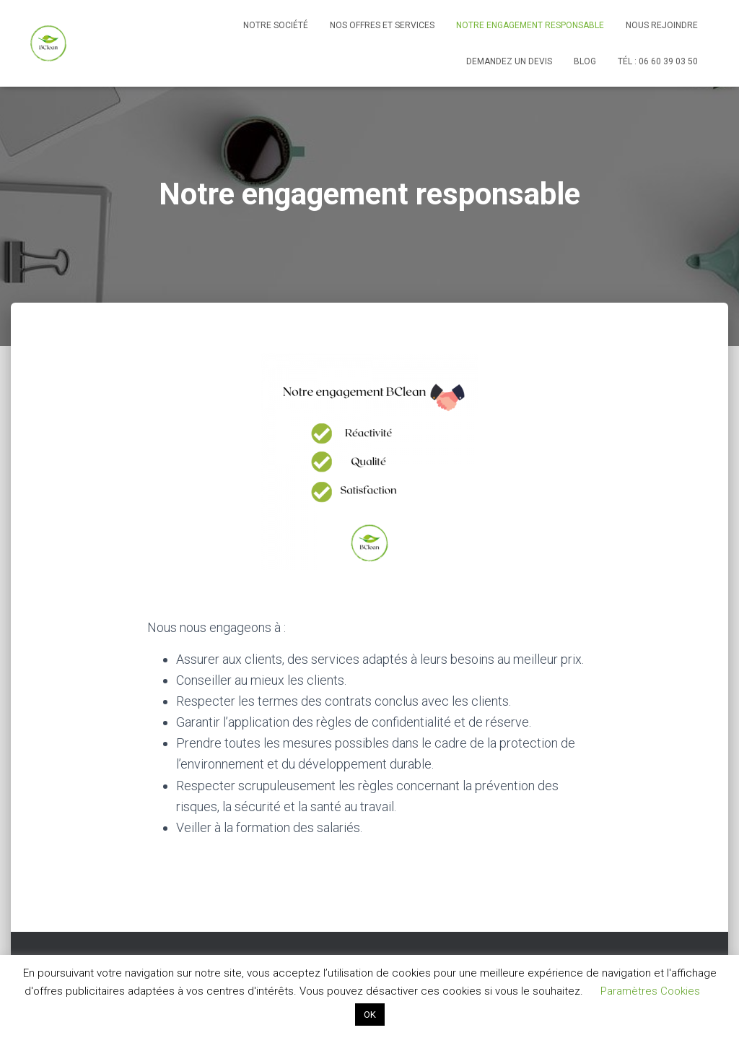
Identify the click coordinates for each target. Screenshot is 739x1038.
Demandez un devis (509, 61)
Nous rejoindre (662, 25)
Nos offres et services (382, 25)
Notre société (275, 25)
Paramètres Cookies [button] (650, 991)
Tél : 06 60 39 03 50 (658, 61)
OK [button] (370, 1014)
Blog (585, 61)
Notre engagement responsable (530, 25)
